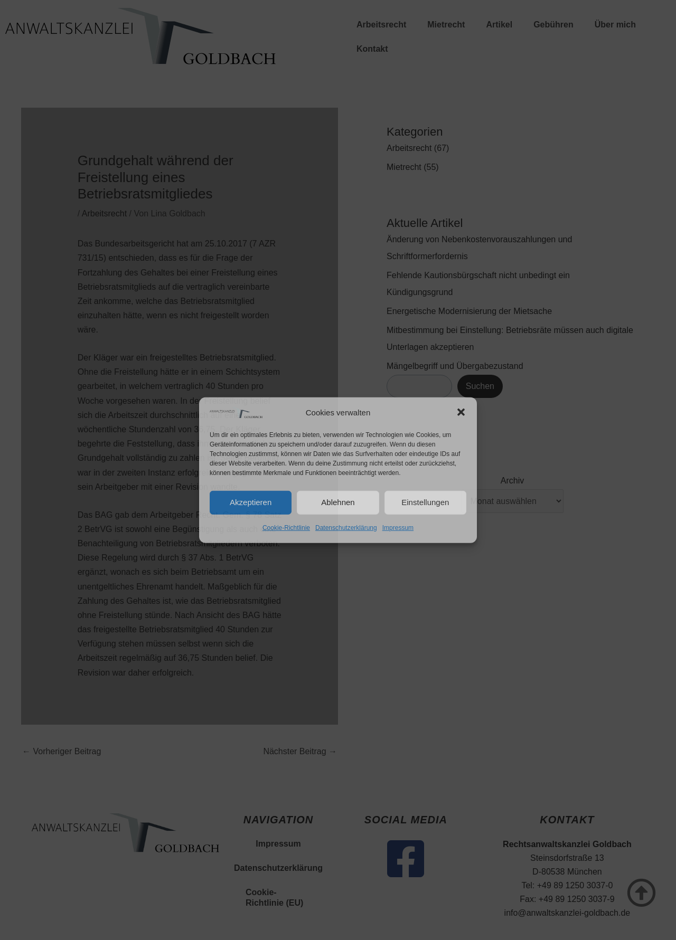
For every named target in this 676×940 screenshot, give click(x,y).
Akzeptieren (250, 502)
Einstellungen (425, 502)
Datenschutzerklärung (346, 527)
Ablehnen (337, 502)
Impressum (398, 527)
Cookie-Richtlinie (286, 527)
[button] (461, 412)
